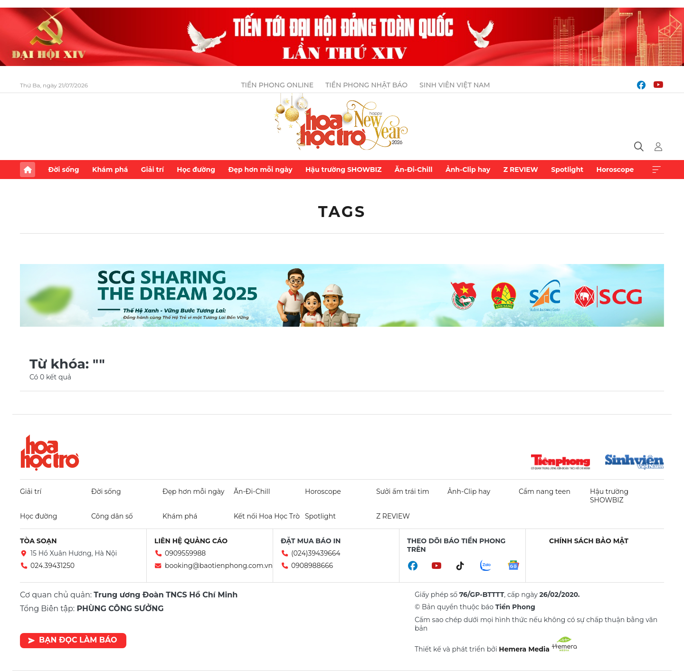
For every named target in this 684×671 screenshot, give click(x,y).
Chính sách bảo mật (588, 541)
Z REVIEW (521, 169)
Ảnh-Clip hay (468, 169)
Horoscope (615, 169)
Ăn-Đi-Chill (414, 169)
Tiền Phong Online (277, 85)
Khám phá (110, 169)
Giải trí (152, 169)
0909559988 (185, 553)
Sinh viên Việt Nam (454, 85)
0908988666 (312, 565)
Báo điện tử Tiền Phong (342, 122)
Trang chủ (27, 169)
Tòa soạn (38, 541)
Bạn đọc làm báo (72, 639)
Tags (342, 211)
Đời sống (63, 169)
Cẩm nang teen (544, 491)
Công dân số (112, 516)
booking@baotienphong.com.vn (219, 565)
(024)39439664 (316, 553)
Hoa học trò (50, 453)
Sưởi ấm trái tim (402, 491)
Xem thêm (656, 169)
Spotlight (567, 169)
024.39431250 (52, 565)
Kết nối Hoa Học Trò (267, 516)
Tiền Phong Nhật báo (366, 85)
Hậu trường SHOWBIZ (343, 169)
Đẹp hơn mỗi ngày (260, 169)
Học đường (196, 169)
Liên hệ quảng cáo (191, 541)
